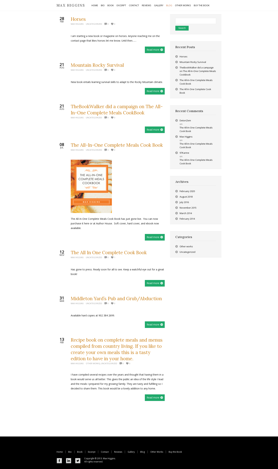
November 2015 (188, 207)
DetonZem (185, 120)
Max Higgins (77, 24)
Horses (78, 19)
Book (79, 451)
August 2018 (186, 196)
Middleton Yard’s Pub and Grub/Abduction (116, 298)
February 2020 (187, 191)
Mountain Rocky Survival (97, 65)
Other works (93, 363)
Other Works (156, 451)
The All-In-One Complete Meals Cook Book (117, 145)
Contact (105, 451)
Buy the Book (175, 451)
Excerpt (91, 451)
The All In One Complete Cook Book (109, 252)
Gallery (131, 451)
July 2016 (184, 202)
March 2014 (186, 213)
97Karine (184, 152)
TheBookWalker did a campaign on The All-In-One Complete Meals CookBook (198, 71)
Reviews (118, 451)
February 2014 (187, 218)
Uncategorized (94, 24)
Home (60, 451)
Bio (70, 451)
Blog (142, 451)
